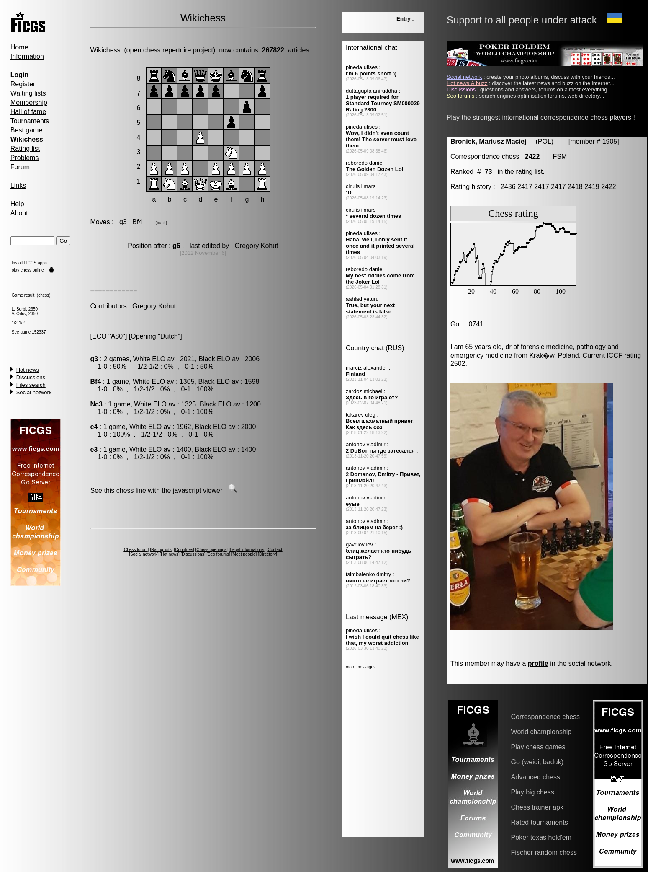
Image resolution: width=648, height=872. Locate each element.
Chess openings (211, 549)
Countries (184, 549)
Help (17, 203)
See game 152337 (29, 332)
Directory (267, 554)
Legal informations (247, 549)
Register (23, 84)
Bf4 (137, 221)
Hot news (27, 370)
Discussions (30, 377)
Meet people (244, 554)
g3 (123, 221)
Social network (34, 392)
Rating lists (161, 549)
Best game (26, 130)
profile (538, 663)
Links (18, 185)
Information (27, 56)
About (19, 213)
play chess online (28, 270)
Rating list (25, 148)
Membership (28, 102)
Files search (31, 385)
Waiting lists (28, 93)
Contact (274, 549)
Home (19, 47)
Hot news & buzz (467, 83)
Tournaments (29, 120)
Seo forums (218, 554)
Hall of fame (28, 111)
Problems (24, 157)
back (161, 222)
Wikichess (105, 50)
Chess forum (136, 549)
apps (42, 263)
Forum (20, 167)
